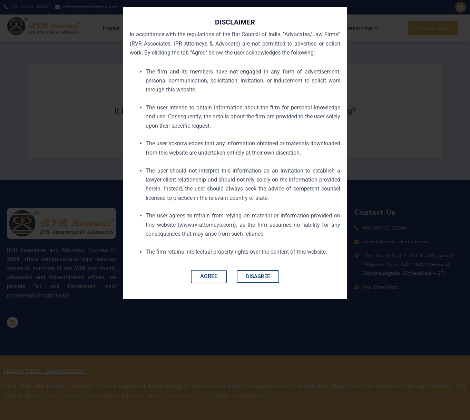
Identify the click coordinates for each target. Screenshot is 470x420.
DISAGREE (258, 278)
